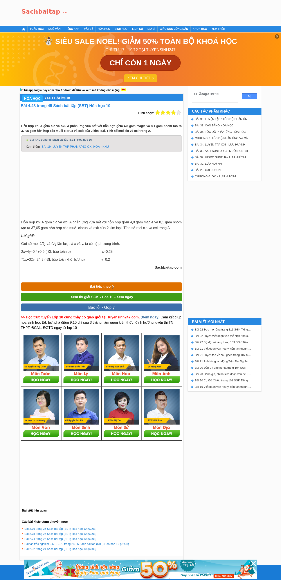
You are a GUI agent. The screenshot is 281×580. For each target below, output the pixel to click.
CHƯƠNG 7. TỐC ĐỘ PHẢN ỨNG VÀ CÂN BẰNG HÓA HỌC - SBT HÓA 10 (223, 138)
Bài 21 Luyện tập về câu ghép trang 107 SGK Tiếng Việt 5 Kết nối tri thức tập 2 (223, 355)
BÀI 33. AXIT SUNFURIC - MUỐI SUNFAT (222, 151)
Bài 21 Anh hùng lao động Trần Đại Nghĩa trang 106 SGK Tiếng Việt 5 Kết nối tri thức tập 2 (223, 361)
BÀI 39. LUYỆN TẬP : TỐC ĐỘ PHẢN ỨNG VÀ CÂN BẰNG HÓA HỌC (223, 119)
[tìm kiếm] (213, 94)
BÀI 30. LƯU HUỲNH (208, 163)
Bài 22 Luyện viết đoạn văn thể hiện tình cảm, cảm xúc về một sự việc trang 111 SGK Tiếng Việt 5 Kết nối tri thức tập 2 (223, 336)
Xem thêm (218, 29)
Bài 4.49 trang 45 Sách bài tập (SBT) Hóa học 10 (61, 139)
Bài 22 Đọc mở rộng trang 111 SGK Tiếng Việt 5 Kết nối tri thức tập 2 (223, 329)
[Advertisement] (150, 12)
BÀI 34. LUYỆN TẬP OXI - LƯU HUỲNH (220, 144)
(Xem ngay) (150, 317)
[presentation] (43, 244)
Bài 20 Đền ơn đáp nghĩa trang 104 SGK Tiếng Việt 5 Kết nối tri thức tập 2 (223, 367)
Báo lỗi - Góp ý (101, 307)
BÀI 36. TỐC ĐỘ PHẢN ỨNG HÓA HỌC (220, 131)
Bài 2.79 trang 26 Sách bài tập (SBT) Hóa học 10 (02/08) (61, 528)
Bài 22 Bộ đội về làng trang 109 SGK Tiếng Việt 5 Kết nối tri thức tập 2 (223, 342)
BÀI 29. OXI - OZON (208, 170)
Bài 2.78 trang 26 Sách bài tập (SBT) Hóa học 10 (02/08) (61, 533)
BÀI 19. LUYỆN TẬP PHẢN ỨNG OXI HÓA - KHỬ (75, 146)
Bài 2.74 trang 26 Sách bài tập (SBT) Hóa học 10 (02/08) (61, 538)
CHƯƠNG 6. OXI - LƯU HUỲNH (215, 176)
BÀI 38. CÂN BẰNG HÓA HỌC (214, 125)
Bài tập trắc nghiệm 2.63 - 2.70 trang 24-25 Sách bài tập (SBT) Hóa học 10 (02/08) (77, 544)
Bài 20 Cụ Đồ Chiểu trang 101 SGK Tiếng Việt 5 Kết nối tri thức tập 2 (223, 380)
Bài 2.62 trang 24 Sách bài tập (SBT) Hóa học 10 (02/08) (61, 549)
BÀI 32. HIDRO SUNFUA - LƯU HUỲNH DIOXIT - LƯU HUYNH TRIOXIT (223, 157)
